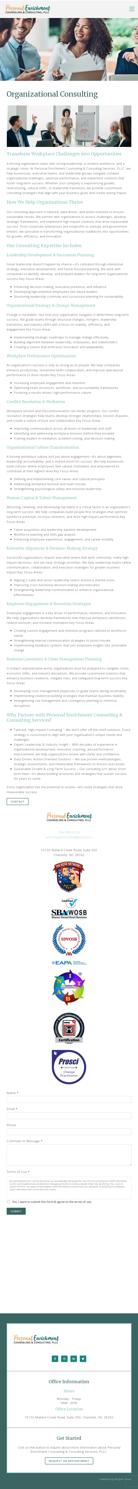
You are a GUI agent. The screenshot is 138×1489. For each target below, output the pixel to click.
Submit (16, 1211)
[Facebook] (55, 1359)
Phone (11, 1125)
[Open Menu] (131, 9)
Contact (18, 801)
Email (12, 1109)
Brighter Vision (123, 1479)
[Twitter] (83, 1359)
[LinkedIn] (73, 1359)
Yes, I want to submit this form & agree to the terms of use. (52, 1202)
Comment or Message (24, 1141)
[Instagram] (64, 1359)
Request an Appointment (69, 1461)
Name (12, 1093)
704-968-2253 (69, 832)
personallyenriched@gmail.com (69, 837)
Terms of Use (18, 1172)
